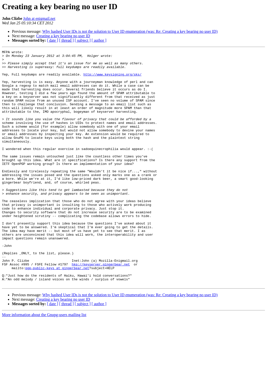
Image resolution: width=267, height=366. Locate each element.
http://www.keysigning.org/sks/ (112, 79)
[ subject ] (83, 40)
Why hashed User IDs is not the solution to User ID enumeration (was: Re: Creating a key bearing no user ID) (130, 31)
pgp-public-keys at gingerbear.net (57, 312)
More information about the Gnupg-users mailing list (44, 362)
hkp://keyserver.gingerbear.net (101, 307)
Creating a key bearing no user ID (63, 36)
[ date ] (52, 40)
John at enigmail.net (39, 18)
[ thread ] (66, 40)
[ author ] (99, 40)
